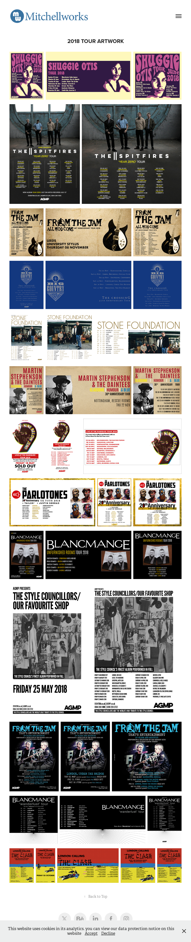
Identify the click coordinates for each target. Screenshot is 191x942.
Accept (91, 933)
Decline (108, 933)
